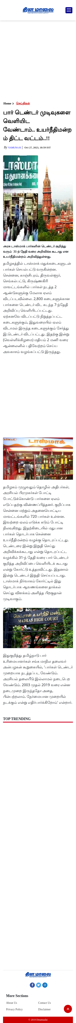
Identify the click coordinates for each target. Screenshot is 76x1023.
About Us (11, 1002)
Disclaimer (44, 1009)
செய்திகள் (23, 103)
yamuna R (14, 147)
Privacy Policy (14, 1009)
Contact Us (44, 1002)
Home (7, 103)
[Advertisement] (38, 60)
